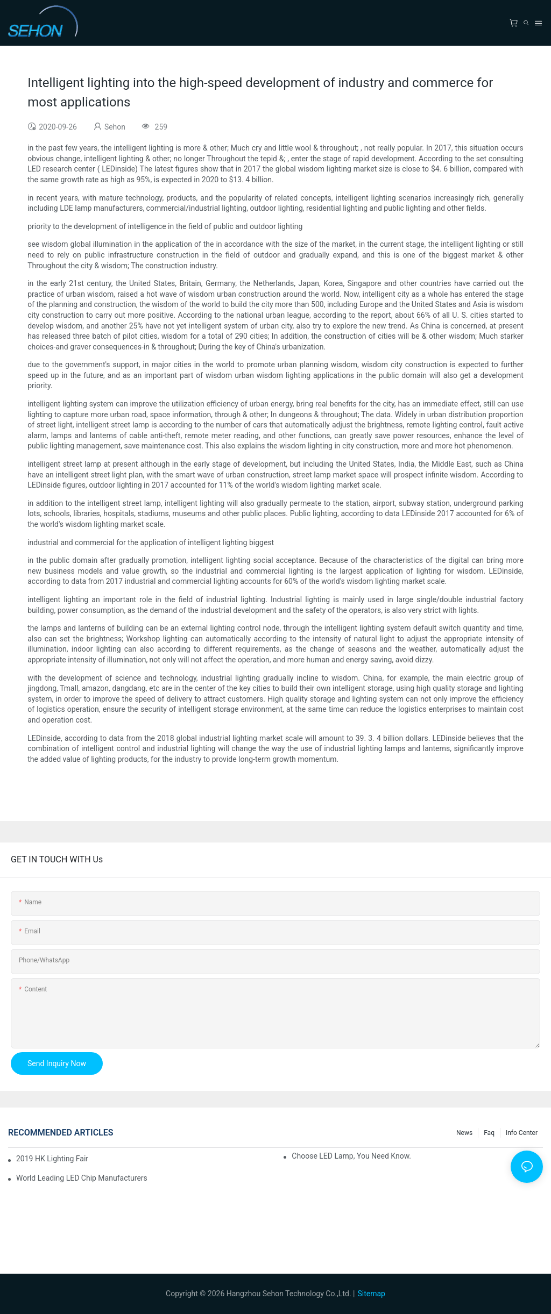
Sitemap (371, 1293)
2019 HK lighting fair (52, 1158)
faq (489, 1133)
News (464, 1133)
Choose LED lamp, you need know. (351, 1156)
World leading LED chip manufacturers (81, 1178)
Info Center (522, 1133)
